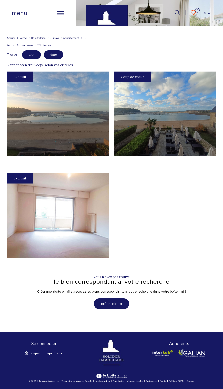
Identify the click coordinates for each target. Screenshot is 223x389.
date (53, 54)
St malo (54, 38)
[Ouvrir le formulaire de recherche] (177, 12)
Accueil (11, 38)
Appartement (71, 38)
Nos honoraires (102, 381)
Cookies (190, 381)
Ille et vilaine (38, 38)
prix (31, 54)
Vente (23, 38)
